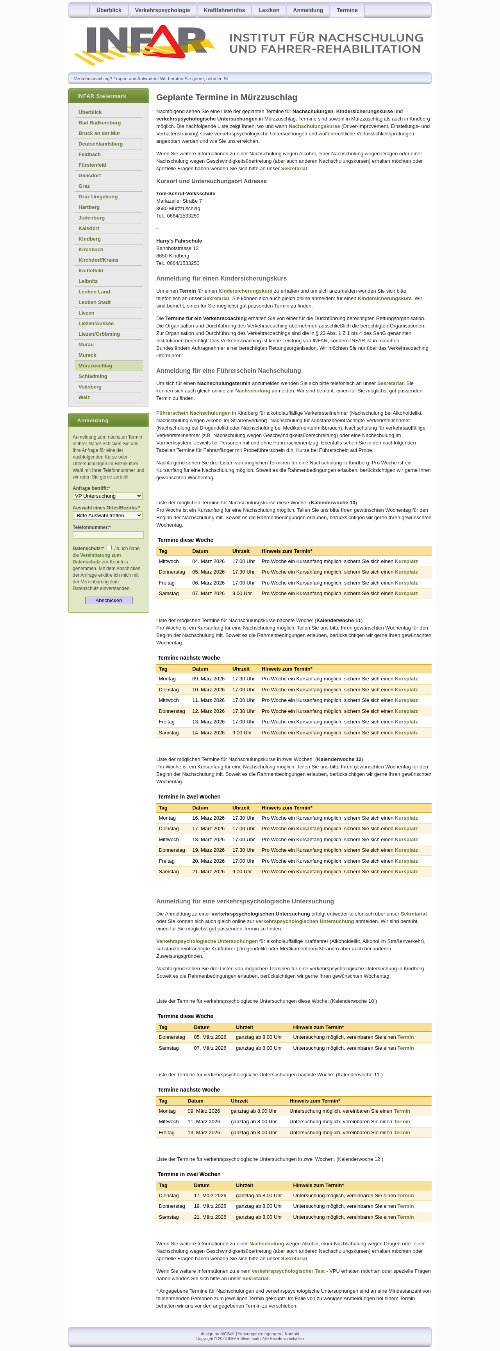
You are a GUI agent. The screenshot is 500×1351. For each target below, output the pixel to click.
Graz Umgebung (98, 197)
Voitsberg (90, 387)
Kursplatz (406, 561)
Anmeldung (308, 10)
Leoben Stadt (95, 302)
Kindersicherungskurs (245, 291)
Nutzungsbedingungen (259, 1333)
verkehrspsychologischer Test (288, 1271)
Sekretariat (294, 168)
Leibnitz (88, 281)
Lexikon (269, 10)
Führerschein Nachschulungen (193, 413)
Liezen (86, 313)
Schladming (93, 376)
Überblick (108, 10)
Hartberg (89, 207)
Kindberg (90, 239)
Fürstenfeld (92, 165)
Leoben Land (94, 292)
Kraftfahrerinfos (224, 10)
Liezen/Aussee (96, 323)
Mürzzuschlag (95, 366)
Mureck (87, 355)
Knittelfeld (91, 270)
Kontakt (292, 1333)
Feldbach (90, 154)
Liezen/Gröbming (99, 334)
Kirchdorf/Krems (99, 260)
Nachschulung (252, 391)
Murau (86, 344)
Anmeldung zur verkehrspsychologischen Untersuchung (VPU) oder (108, 496)
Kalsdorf (89, 228)
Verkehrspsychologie (162, 10)
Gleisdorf (90, 175)
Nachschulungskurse (314, 126)
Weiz (84, 397)
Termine (347, 10)
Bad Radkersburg (100, 123)
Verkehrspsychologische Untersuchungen (207, 941)
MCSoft (227, 1333)
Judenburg (92, 218)
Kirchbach (91, 249)
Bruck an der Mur (99, 133)
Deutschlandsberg (101, 144)
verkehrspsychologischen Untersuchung (304, 921)
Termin (405, 1037)
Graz (84, 186)
